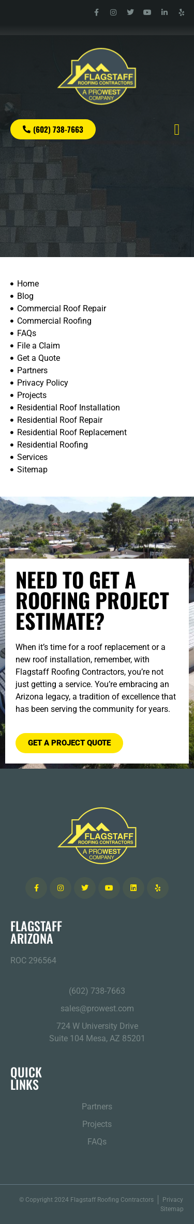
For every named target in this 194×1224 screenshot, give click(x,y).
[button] (177, 129)
